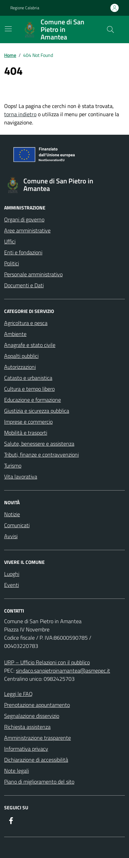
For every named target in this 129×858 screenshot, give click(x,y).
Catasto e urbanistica (28, 378)
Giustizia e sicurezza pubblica (36, 411)
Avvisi (11, 536)
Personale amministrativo (33, 274)
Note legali (16, 770)
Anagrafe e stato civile (29, 345)
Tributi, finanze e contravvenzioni (41, 454)
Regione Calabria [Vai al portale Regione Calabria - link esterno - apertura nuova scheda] (24, 8)
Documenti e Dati (24, 285)
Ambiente (15, 334)
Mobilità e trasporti (25, 432)
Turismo (12, 465)
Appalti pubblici (21, 356)
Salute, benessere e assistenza (39, 443)
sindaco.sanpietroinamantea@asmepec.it (63, 670)
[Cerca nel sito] (110, 29)
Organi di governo (24, 219)
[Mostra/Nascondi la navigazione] (8, 29)
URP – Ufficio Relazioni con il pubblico (47, 662)
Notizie (12, 514)
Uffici (9, 241)
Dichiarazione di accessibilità (36, 760)
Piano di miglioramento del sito (39, 781)
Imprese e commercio (28, 422)
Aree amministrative (27, 230)
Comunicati (17, 525)
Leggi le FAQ (18, 694)
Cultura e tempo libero (29, 389)
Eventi (11, 585)
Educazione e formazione (32, 400)
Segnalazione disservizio (31, 716)
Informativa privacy (26, 749)
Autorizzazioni (20, 367)
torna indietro (20, 114)
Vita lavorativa (20, 476)
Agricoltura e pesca (25, 323)
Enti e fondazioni (23, 252)
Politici (11, 263)
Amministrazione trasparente (37, 738)
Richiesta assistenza (27, 727)
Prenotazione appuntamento (37, 705)
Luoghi (11, 574)
